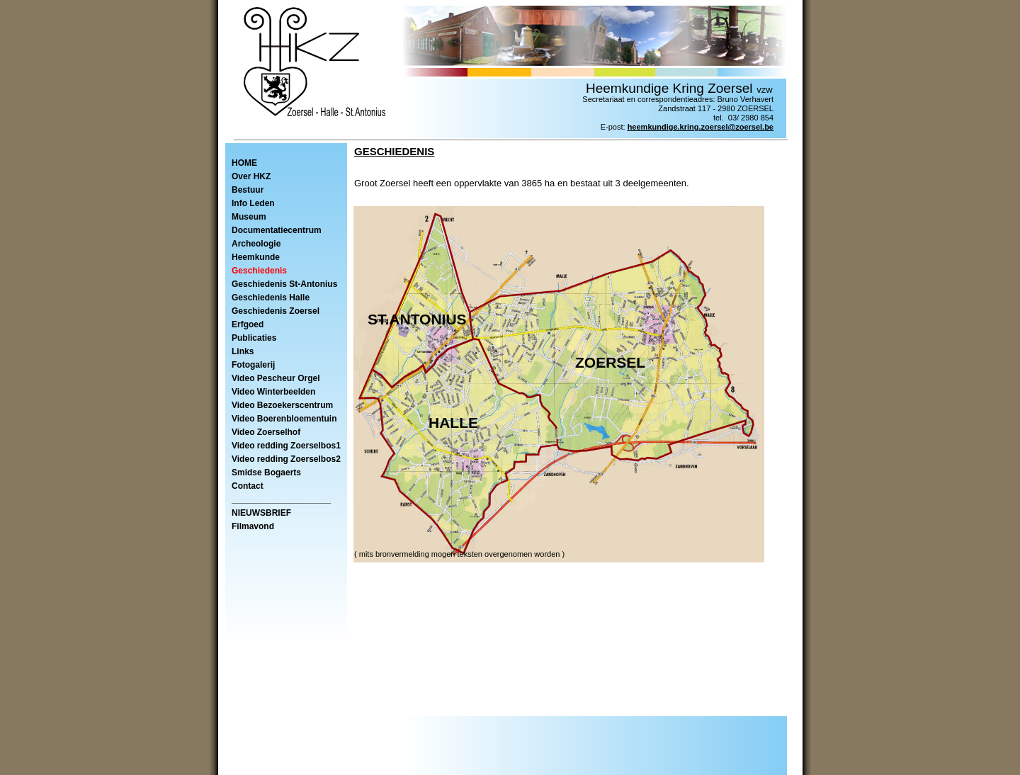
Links (243, 351)
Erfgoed (248, 324)
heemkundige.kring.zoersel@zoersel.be (701, 127)
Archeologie (256, 244)
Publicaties (254, 338)
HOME (244, 163)
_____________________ (281, 499)
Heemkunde (256, 257)
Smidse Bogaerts (266, 472)
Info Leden (253, 203)
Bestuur (248, 190)
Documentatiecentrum (277, 230)
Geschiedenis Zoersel (275, 311)
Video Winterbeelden (273, 392)
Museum (249, 217)
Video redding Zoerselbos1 (286, 446)
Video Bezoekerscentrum (282, 405)
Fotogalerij (253, 365)
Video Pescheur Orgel (276, 378)
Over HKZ (251, 176)
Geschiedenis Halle (271, 297)
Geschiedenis (259, 271)
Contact (248, 486)
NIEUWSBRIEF (261, 513)
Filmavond (253, 526)
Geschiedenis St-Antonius (284, 284)
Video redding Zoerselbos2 (286, 459)
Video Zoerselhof (266, 432)
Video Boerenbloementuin (284, 419)
